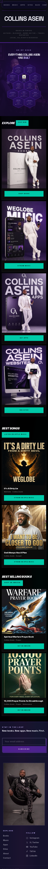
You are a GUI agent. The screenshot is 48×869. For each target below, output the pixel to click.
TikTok (31, 851)
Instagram (32, 838)
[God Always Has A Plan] (24, 536)
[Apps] (24, 308)
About (6, 853)
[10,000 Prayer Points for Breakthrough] (24, 684)
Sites (30, 5)
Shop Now (22, 122)
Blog (37, 5)
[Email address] (24, 741)
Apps (22, 5)
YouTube (32, 847)
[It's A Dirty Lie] (24, 472)
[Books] (24, 164)
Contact (7, 858)
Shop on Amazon (12, 582)
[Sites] (24, 380)
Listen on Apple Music (15, 434)
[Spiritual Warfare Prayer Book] (24, 620)
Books (7, 5)
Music (15, 5)
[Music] (24, 236)
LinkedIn (31, 856)
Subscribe (24, 749)
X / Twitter (32, 842)
